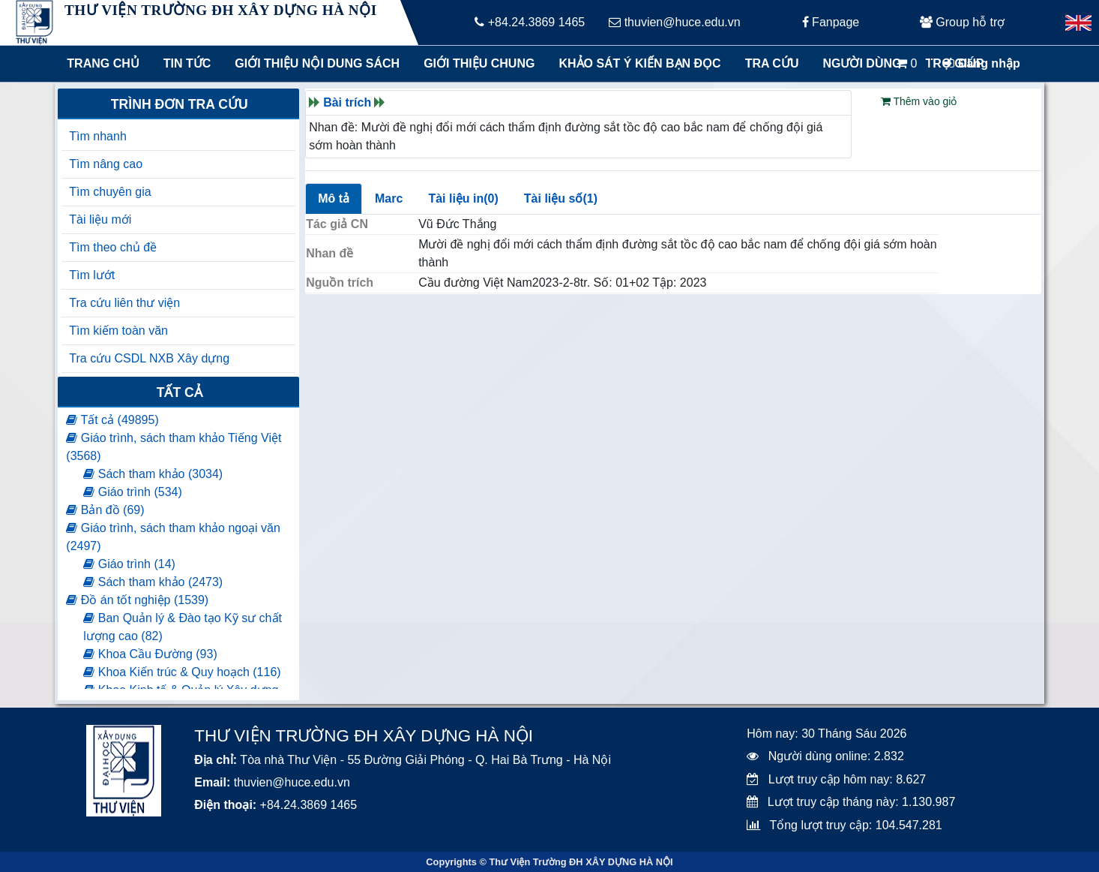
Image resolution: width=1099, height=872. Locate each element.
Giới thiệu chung (478, 63)
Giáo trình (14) (129, 564)
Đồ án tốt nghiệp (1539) (137, 600)
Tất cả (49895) (112, 419)
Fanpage (831, 22)
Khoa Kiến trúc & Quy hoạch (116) (181, 672)
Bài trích (347, 102)
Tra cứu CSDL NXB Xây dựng (149, 358)
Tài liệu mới (100, 219)
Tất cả (179, 392)
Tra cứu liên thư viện (124, 302)
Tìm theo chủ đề (113, 247)
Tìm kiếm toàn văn (118, 330)
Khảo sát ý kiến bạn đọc (636, 63)
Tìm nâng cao (105, 164)
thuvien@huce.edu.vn (674, 22)
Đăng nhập (982, 63)
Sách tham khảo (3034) (153, 474)
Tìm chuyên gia (110, 191)
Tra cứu (772, 63)
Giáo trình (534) (132, 492)
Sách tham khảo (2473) (153, 582)
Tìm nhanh (97, 136)
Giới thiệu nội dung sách (314, 63)
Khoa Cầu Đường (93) (150, 654)
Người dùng (861, 63)
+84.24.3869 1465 (530, 22)
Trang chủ (103, 63)
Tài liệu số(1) (560, 198)
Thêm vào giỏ (919, 101)
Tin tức (187, 63)
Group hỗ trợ (962, 22)
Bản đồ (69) (105, 510)
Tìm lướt (92, 275)
